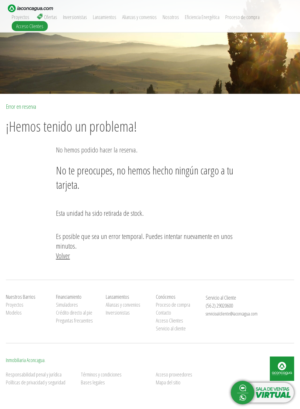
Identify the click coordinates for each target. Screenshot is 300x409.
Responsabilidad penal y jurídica (34, 374)
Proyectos (20, 17)
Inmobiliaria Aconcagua (25, 360)
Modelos (14, 312)
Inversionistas (75, 17)
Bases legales (93, 382)
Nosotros (171, 17)
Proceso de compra (242, 17)
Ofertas (47, 17)
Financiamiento (68, 296)
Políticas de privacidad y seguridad (35, 382)
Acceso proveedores (174, 374)
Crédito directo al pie (74, 312)
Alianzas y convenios (139, 17)
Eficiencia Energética (202, 17)
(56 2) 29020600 (219, 305)
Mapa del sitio (168, 382)
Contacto (163, 312)
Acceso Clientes (29, 26)
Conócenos (165, 296)
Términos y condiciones (101, 374)
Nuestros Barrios (20, 296)
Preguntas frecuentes (74, 320)
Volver (63, 255)
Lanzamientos (104, 17)
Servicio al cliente (171, 328)
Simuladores (67, 304)
